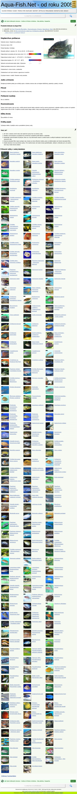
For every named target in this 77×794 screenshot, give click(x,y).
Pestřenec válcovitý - (11, 580)
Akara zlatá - (33, 499)
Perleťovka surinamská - (31, 417)
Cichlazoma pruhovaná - (11, 300)
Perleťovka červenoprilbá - (9, 417)
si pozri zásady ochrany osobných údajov (53, 792)
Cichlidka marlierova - (33, 472)
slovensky (74, 6)
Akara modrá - (32, 164)
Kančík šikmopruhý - (33, 544)
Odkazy (66, 10)
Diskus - (56, 707)
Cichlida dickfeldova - (11, 472)
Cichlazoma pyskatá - (56, 182)
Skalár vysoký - (33, 680)
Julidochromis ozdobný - (54, 472)
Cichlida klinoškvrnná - (33, 743)
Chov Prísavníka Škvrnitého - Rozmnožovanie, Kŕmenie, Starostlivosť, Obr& (32, 29)
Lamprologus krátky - (11, 571)
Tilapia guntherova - (55, 309)
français (74, 5)
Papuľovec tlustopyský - (9, 490)
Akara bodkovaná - (11, 499)
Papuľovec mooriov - (11, 743)
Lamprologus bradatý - (33, 589)
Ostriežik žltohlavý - (55, 173)
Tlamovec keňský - (33, 653)
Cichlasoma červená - (56, 327)
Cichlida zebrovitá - (10, 255)
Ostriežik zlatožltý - (10, 589)
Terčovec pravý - (11, 716)
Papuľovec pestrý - (32, 526)
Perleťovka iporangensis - (9, 408)
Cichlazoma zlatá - (10, 725)
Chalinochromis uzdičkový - (32, 309)
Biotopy (35, 10)
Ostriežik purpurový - (33, 635)
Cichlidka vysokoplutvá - (54, 544)
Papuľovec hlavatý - (55, 372)
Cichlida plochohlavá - (56, 381)
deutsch (74, 1)
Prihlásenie (49, 10)
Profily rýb (21, 10)
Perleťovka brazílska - (56, 399)
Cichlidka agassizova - (11, 200)
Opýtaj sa (42, 10)
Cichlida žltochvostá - (33, 372)
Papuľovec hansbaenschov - (10, 273)
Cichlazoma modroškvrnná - (33, 445)
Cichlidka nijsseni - (32, 228)
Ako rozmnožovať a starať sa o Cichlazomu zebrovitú (29, 31)
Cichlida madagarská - (11, 625)
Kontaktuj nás (58, 10)
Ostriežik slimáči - (10, 508)
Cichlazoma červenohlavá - (55, 761)
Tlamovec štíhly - (32, 662)
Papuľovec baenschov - (33, 264)
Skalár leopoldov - (56, 680)
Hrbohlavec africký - (11, 707)
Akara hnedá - (33, 345)
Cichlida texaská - (55, 445)
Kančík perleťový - (32, 336)
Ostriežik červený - (32, 436)
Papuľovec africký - (55, 363)
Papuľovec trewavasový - (31, 490)
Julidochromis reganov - (11, 481)
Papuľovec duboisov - (56, 734)
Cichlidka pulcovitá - (55, 716)
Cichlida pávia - (11, 264)
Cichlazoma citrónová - (33, 182)
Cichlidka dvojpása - (33, 200)
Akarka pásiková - (32, 562)
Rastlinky (29, 10)
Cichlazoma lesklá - (10, 643)
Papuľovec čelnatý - (11, 372)
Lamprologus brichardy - (32, 571)
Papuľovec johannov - (11, 535)
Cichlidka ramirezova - (11, 553)
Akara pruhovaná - (55, 336)
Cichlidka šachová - (10, 381)
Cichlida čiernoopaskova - (32, 761)
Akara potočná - (55, 164)
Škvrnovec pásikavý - (11, 399)
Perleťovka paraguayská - (10, 427)
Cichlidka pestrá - (11, 246)
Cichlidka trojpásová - (56, 237)
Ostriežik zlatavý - (55, 635)
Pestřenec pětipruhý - (33, 598)
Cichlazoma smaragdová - (54, 463)
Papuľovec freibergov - (56, 273)
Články (15, 10)
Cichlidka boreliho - (56, 200)
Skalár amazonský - (11, 689)
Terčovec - (31, 707)
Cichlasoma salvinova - (56, 318)
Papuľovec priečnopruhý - (10, 526)
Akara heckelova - (11, 155)
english (74, 3)
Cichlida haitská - (56, 553)
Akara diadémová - (33, 155)
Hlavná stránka (7, 10)
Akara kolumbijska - (55, 155)
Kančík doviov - (10, 616)
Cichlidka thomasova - (56, 191)
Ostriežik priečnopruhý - (32, 173)
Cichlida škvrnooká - (11, 463)
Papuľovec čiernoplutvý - (54, 490)
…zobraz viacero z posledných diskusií (14, 32)
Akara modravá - (32, 291)
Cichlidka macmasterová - (10, 228)
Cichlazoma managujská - (31, 616)
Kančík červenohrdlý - (33, 725)
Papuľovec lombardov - (56, 671)
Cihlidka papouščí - (10, 210)
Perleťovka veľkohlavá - (11, 698)
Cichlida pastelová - (11, 182)
